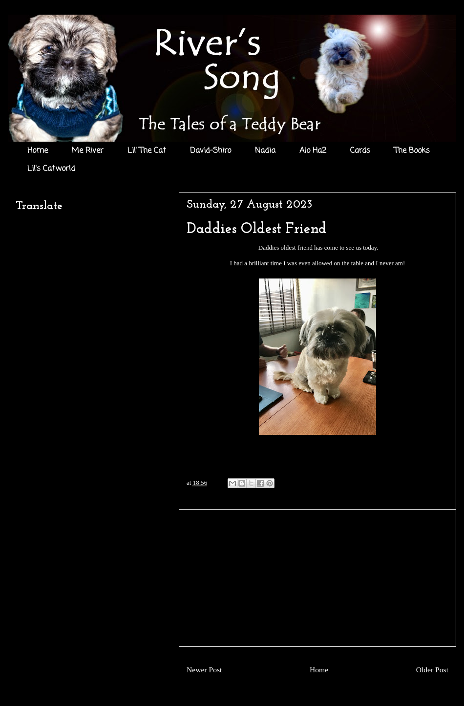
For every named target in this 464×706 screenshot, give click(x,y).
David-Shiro (210, 151)
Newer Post (204, 669)
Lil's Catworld (51, 169)
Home (37, 151)
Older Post (432, 669)
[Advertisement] (317, 578)
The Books (412, 151)
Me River (88, 151)
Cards (360, 151)
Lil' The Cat (146, 151)
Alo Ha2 (312, 151)
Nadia (265, 151)
